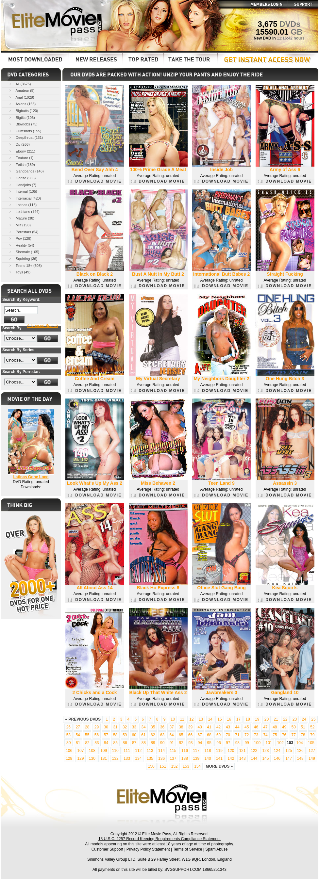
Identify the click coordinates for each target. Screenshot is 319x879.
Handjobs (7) (22, 185)
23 (295, 719)
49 (284, 727)
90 (162, 743)
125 (288, 750)
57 (106, 735)
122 (254, 750)
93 (190, 743)
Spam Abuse (216, 849)
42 (218, 727)
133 (127, 758)
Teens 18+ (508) (25, 265)
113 (150, 750)
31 (115, 727)
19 (257, 719)
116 (184, 750)
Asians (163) (22, 104)
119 (219, 750)
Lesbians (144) (24, 211)
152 (174, 766)
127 (312, 750)
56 (96, 735)
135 (150, 758)
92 (181, 743)
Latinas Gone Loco (30, 477)
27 (78, 727)
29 (96, 727)
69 (218, 735)
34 (143, 727)
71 (237, 735)
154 (197, 766)
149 (312, 758)
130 (92, 758)
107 (80, 750)
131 (103, 758)
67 (200, 735)
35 (153, 727)
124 (277, 750)
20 (266, 719)
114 (161, 750)
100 (257, 743)
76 (284, 735)
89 (153, 743)
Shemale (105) (23, 252)
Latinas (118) (22, 205)
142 (230, 758)
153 (186, 766)
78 (303, 735)
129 (80, 758)
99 (246, 743)
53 (68, 735)
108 (92, 750)
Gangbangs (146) (26, 171)
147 (288, 758)
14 (210, 719)
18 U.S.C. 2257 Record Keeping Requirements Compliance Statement (159, 839)
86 (125, 743)
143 (242, 758)
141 (219, 758)
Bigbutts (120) (23, 110)
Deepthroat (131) (25, 137)
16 (229, 719)
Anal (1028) (21, 97)
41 (209, 727)
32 (125, 727)
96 (218, 743)
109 (103, 750)
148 (300, 758)
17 (238, 719)
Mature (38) (21, 218)
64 (171, 735)
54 (78, 735)
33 (134, 727)
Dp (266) (19, 144)
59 (125, 735)
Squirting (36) (22, 258)
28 (87, 727)
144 (254, 758)
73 (256, 735)
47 (265, 727)
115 (173, 750)
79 (312, 735)
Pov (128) (19, 238)
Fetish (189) (21, 164)
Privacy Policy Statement (148, 849)
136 (161, 758)
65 (181, 735)
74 (265, 735)
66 (190, 735)
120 (230, 750)
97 (228, 743)
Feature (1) (20, 157)
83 (96, 743)
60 (134, 735)
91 (172, 743)
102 (280, 743)
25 (313, 719)
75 (275, 735)
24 (304, 719)
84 (106, 743)
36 (162, 727)
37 (171, 727)
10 (173, 719)
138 (184, 758)
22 (285, 719)
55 (87, 735)
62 (153, 735)
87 (134, 743)
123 (265, 750)
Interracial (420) (24, 198)
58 (115, 735)
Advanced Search (42, 325)
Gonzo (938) (22, 178)
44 (237, 727)
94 (200, 743)
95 (209, 743)
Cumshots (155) (24, 131)
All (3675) (19, 84)
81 (78, 743)
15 (219, 719)
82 (87, 743)
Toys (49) (19, 272)
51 (303, 727)
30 (106, 727)
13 (201, 719)
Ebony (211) (21, 151)
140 (208, 758)
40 (200, 727)
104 (299, 743)
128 (69, 758)
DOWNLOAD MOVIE (95, 181)
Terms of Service (187, 849)
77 (294, 735)
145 (265, 758)
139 (196, 758)
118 (208, 750)
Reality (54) (21, 245)
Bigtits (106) (21, 117)
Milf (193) (19, 225)
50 (294, 727)
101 (268, 743)
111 (127, 750)
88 (144, 743)
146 (277, 758)
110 (115, 750)
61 (143, 735)
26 (68, 727)
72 (246, 735)
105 (311, 743)
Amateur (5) (21, 90)
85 (115, 743)
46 (256, 727)
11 (182, 719)
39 (190, 727)
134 (138, 758)
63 (162, 735)
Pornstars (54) (23, 232)
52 (312, 727)
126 (300, 750)
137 (173, 758)
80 (68, 743)
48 (275, 727)
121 (242, 750)
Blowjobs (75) (23, 124)
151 (163, 766)
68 (209, 735)
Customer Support (107, 849)
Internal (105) (22, 191)
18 (247, 719)
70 (228, 735)
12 (191, 719)
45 (246, 727)
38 (181, 727)
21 (276, 719)
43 (228, 727)
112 (138, 750)
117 (196, 750)
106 (69, 750)
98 (237, 743)
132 (115, 758)
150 (151, 766)
